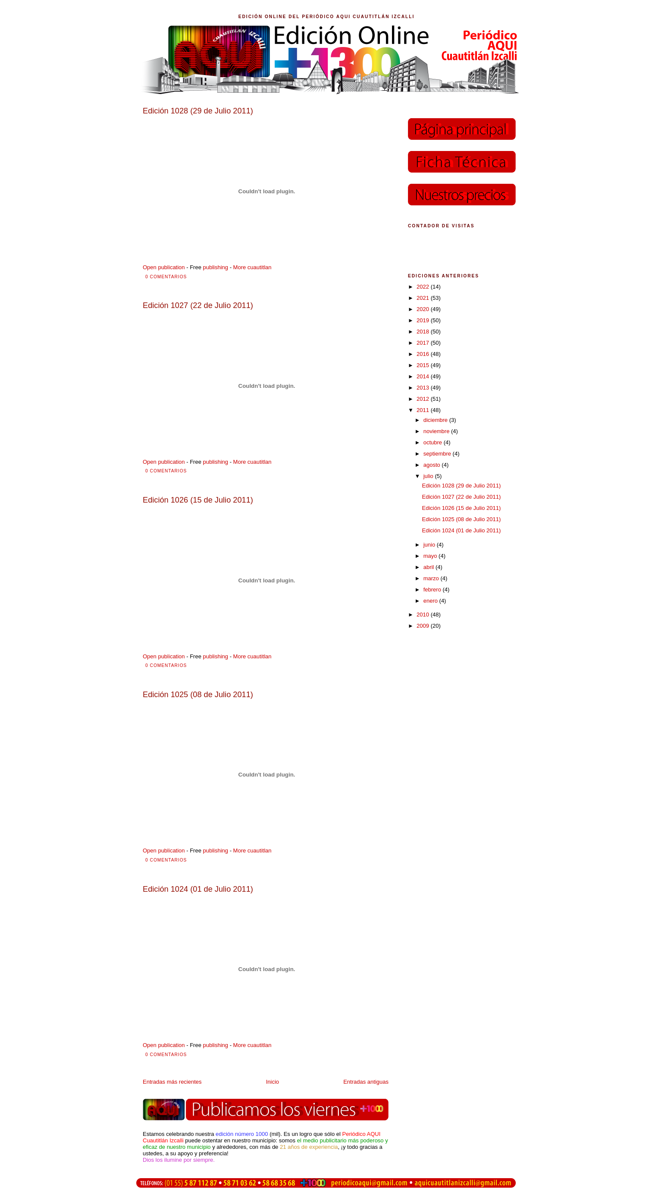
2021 (424, 298)
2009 (424, 626)
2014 (424, 376)
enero (431, 601)
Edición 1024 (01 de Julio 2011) (461, 530)
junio (430, 544)
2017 (424, 343)
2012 (424, 399)
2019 (424, 320)
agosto (432, 465)
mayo (431, 556)
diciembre (436, 420)
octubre (433, 442)
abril (429, 567)
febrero (433, 589)
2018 (424, 331)
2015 (424, 365)
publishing (215, 267)
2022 (424, 286)
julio (429, 476)
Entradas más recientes (172, 1082)
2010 (424, 614)
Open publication (164, 267)
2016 (424, 354)
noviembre (437, 431)
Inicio (272, 1082)
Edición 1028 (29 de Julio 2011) (461, 485)
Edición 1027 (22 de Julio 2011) (461, 497)
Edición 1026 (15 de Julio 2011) (461, 508)
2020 (424, 309)
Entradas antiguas (366, 1082)
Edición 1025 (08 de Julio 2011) (461, 519)
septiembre (438, 453)
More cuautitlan (252, 267)
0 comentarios (166, 276)
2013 (424, 387)
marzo (432, 578)
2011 (424, 410)
